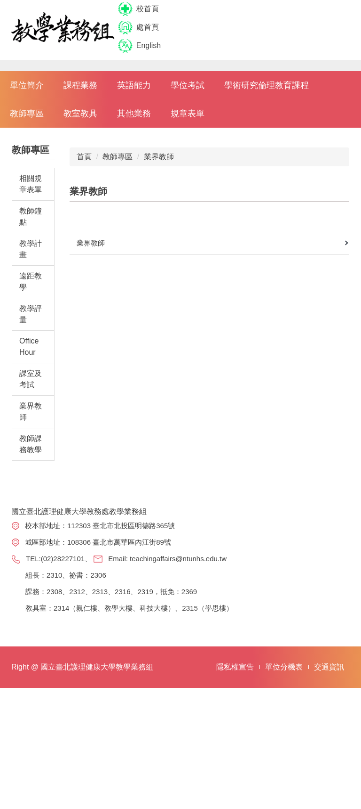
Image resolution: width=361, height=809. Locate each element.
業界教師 (30, 499)
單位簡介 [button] (27, 173)
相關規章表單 (30, 272)
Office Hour (29, 434)
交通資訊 (329, 788)
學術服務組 (236, 656)
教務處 (229, 621)
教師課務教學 (30, 532)
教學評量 (30, 402)
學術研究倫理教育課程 (266, 173)
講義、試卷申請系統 (307, 688)
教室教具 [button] (80, 201)
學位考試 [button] (187, 173)
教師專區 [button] (27, 201)
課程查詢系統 (307, 638)
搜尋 (304, 27)
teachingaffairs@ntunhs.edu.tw (59, 663)
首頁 (84, 245)
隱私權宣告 (235, 788)
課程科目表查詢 (307, 661)
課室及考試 (30, 467)
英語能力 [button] (134, 173)
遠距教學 (30, 369)
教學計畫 (30, 337)
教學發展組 (236, 673)
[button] (12, 110)
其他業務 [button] (134, 201)
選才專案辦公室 (236, 695)
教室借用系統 (307, 711)
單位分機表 (284, 788)
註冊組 (229, 638)
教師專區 (117, 245)
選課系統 (300, 621)
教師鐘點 (30, 304)
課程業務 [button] (80, 173)
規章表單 (187, 201)
